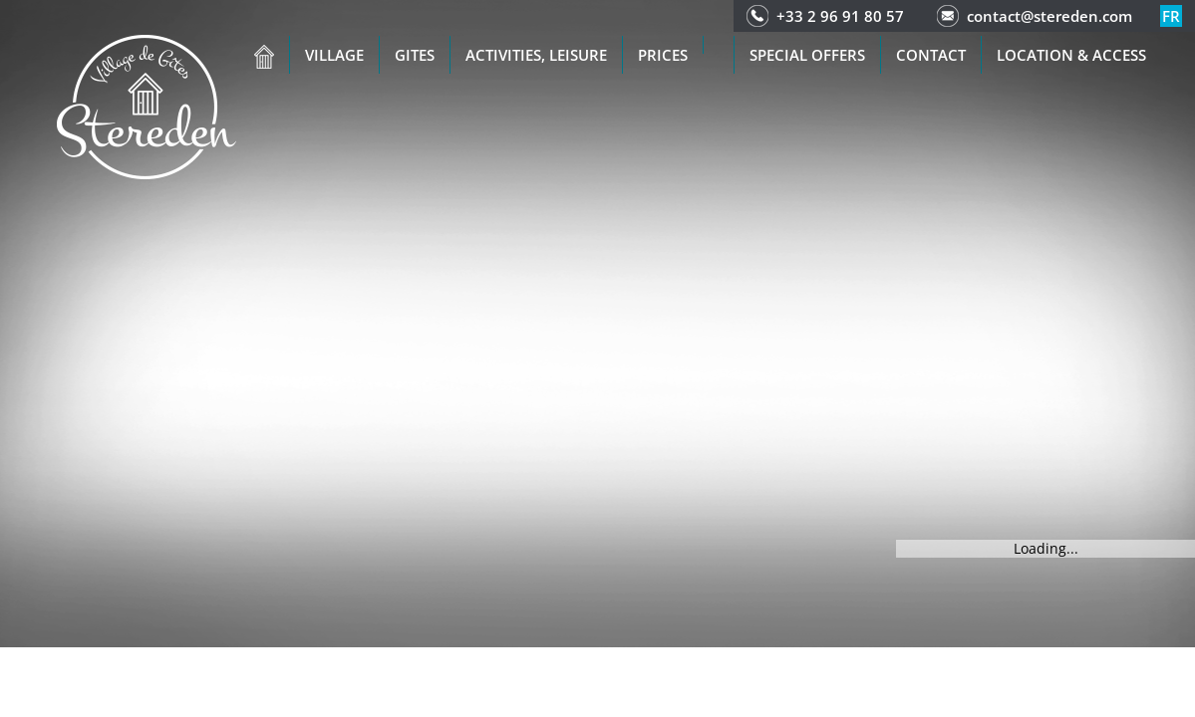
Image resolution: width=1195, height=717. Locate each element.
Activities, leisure (536, 55)
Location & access (1071, 55)
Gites (415, 55)
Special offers (807, 55)
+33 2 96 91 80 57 (840, 16)
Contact (931, 55)
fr (1171, 16)
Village (334, 55)
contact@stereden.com (1049, 16)
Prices (663, 55)
